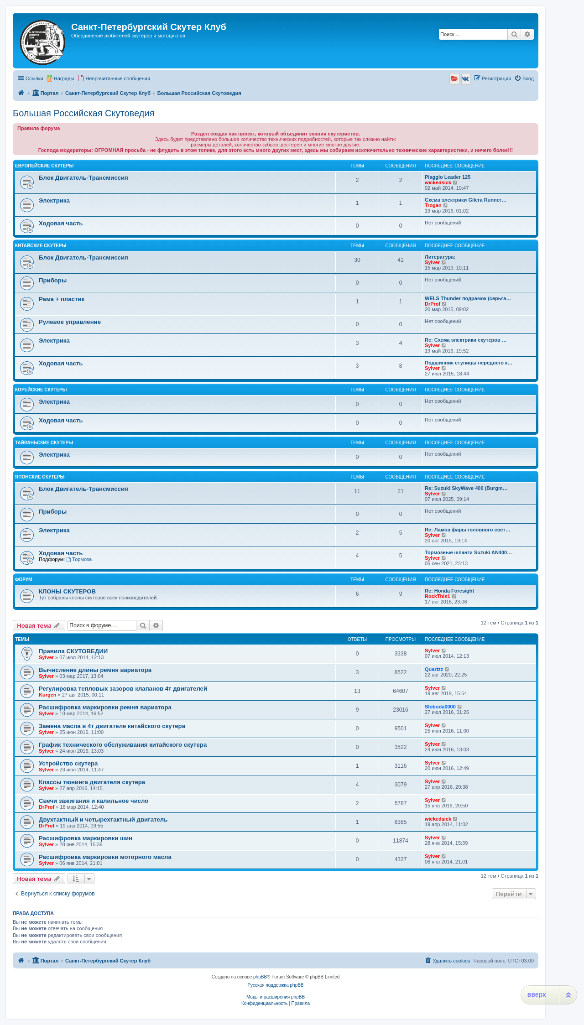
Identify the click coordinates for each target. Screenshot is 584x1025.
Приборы (53, 280)
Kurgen (48, 694)
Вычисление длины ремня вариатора (95, 669)
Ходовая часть (61, 223)
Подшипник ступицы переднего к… (469, 362)
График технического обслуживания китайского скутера (123, 744)
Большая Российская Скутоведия (83, 113)
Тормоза (79, 559)
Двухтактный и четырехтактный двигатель (103, 819)
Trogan (433, 205)
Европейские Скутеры (44, 165)
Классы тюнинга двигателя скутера (92, 782)
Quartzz (434, 669)
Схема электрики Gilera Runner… (465, 200)
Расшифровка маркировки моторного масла (105, 856)
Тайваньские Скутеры (44, 442)
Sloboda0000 (440, 706)
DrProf (432, 304)
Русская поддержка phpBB (275, 985)
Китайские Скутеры (40, 245)
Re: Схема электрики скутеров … (466, 340)
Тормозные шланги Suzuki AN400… (468, 552)
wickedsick (438, 182)
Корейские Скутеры (41, 389)
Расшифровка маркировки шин (85, 838)
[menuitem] (113, 78)
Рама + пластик (61, 299)
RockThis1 (437, 596)
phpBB (260, 976)
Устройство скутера (68, 763)
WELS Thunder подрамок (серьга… (468, 298)
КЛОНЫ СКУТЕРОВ (67, 591)
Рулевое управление (70, 321)
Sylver (432, 262)
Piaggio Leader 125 (447, 177)
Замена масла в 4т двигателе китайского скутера (112, 726)
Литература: (440, 257)
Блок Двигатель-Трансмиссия (83, 177)
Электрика (54, 200)
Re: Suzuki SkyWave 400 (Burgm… (466, 488)
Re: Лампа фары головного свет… (468, 529)
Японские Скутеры (39, 476)
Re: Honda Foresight (449, 590)
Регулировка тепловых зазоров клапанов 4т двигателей (123, 688)
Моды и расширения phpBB (275, 996)
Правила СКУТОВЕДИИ (73, 651)
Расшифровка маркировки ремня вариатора (105, 707)
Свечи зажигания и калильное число (93, 800)
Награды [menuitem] (64, 78)
